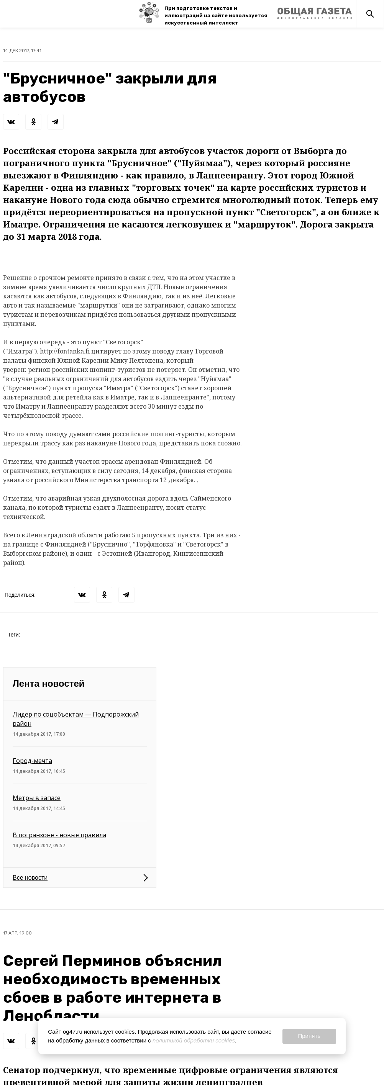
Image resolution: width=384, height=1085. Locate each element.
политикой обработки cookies (194, 1040)
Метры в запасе (37, 798)
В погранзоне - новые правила (59, 835)
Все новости (30, 877)
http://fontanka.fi (65, 351)
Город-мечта (32, 760)
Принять (309, 1036)
